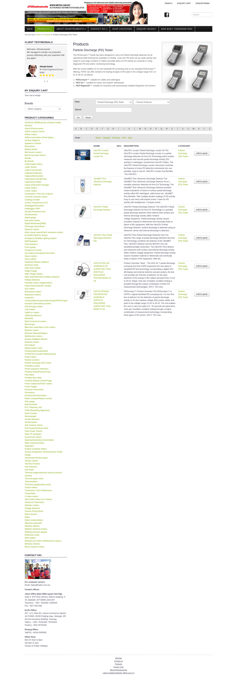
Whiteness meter (32, 535)
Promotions (30, 392)
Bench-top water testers (35, 155)
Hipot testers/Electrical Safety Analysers (42, 277)
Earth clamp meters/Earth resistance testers (44, 232)
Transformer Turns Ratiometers (38, 490)
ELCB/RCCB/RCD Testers (36, 235)
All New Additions (32, 140)
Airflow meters (31, 134)
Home (38, 35)
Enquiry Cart (118, 667)
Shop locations (122, 29)
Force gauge (30, 247)
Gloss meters (30, 259)
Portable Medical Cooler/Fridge (38, 381)
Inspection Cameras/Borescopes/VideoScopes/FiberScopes (46, 299)
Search (168, 3)
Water (27, 517)
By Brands (29, 161)
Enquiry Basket (146, 29)
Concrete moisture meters (36, 197)
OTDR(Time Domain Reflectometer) (40, 354)
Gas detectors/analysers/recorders (40, 253)
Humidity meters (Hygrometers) (38, 283)
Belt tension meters (33, 152)
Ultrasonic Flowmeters (34, 502)
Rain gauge (30, 401)
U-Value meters (31, 496)
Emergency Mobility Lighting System (40, 238)
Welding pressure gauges (36, 532)
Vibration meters (32, 505)
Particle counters (32, 360)
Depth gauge (30, 217)
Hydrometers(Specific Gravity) (38, 286)
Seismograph (30, 416)
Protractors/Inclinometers (36, 395)
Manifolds (29, 318)
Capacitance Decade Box (36, 179)
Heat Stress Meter (33, 268)
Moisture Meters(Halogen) (36, 333)
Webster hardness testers (36, 529)
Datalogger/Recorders (34, 206)
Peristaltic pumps (32, 366)
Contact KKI (99, 29)
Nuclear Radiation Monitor (36, 339)
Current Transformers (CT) (36, 203)
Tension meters (31, 461)
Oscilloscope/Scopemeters (36, 351)
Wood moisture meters (35, 547)
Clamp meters (31, 188)
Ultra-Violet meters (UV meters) (38, 499)
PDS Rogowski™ (84, 86)
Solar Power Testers (33, 431)
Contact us (118, 661)
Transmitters (30, 493)
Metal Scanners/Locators (36, 321)
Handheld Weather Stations (37, 262)
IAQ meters (30, 289)
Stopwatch (29, 446)
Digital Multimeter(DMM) (35, 223)
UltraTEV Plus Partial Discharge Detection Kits (102, 238)
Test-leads (29, 470)
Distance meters (32, 229)
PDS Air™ (80, 83)
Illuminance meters (33, 292)
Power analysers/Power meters (38, 384)
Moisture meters (32, 330)
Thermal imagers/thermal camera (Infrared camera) (43, 474)
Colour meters (31, 191)
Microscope (30, 324)
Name (98, 138)
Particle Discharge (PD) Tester (38, 363)
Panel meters (30, 357)
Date (130, 138)
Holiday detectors (32, 280)
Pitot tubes (29, 375)
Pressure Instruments (34, 389)
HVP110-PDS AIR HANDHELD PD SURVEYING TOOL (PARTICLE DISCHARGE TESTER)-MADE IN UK (102, 272)
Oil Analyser (30, 345)
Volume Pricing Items (34, 511)
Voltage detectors (32, 508)
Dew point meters (32, 220)
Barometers (30, 146)
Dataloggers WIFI (32, 208)
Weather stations (32, 526)
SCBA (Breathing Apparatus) (37, 410)
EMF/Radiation (31, 241)
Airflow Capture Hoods (34, 131)
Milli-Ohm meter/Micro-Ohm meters (40, 327)
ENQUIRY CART (184, 3)
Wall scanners (31, 514)
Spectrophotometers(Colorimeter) (39, 440)
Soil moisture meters (34, 425)
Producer (116, 138)
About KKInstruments (71, 29)
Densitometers (31, 214)
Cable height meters (33, 164)
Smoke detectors (32, 419)
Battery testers (31, 149)
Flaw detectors (31, 244)
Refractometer (31, 404)
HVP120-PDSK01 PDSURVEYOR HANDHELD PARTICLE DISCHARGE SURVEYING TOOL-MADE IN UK (102, 300)
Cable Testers (31, 167)
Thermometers (31, 481)
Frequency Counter (33, 250)
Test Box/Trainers (32, 464)
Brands (28, 158)
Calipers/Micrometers (34, 176)
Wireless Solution (32, 544)
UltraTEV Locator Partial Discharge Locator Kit (101, 153)
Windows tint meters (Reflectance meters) (43, 541)
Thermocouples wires (34, 478)
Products (44, 29)
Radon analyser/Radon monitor (38, 398)
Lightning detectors (33, 315)
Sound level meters (33, 437)
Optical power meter (33, 348)
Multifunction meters (33, 336)
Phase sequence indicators (36, 369)
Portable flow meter (33, 378)
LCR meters (30, 309)
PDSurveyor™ (82, 80)
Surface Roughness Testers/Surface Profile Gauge (43, 453)
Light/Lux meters (32, 312)
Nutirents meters (32, 342)
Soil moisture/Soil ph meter (36, 428)
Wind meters (30, 538)
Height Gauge (31, 271)
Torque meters (31, 487)
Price (124, 138)
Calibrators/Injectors (33, 173)
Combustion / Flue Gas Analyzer (39, 194)
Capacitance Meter (33, 182)
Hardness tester (32, 265)
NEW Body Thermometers (177, 29)
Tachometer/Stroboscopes (36, 458)
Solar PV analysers (33, 434)
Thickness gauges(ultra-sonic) (38, 484)
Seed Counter (31, 413)
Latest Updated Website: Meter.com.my (118, 673)
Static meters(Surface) (34, 443)
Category (107, 138)
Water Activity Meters (34, 520)
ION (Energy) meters (34, 306)
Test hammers (31, 467)
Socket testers (31, 422)
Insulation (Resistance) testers (38, 303)
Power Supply (31, 386)
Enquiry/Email (203, 3)
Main (30, 29)
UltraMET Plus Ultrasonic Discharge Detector (102, 181)
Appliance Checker (33, 143)
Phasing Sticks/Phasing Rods (38, 372)
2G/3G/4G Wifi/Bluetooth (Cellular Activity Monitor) (43, 124)
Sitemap (118, 658)
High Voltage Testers (34, 274)
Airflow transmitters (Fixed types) (39, 137)
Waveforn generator (33, 523)
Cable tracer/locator (33, 170)
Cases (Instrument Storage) (37, 185)
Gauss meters (31, 256)
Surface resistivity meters (36, 449)
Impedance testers (33, 295)
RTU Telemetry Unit (33, 407)
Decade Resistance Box (35, 211)
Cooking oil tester (32, 200)
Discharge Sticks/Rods (35, 226)
